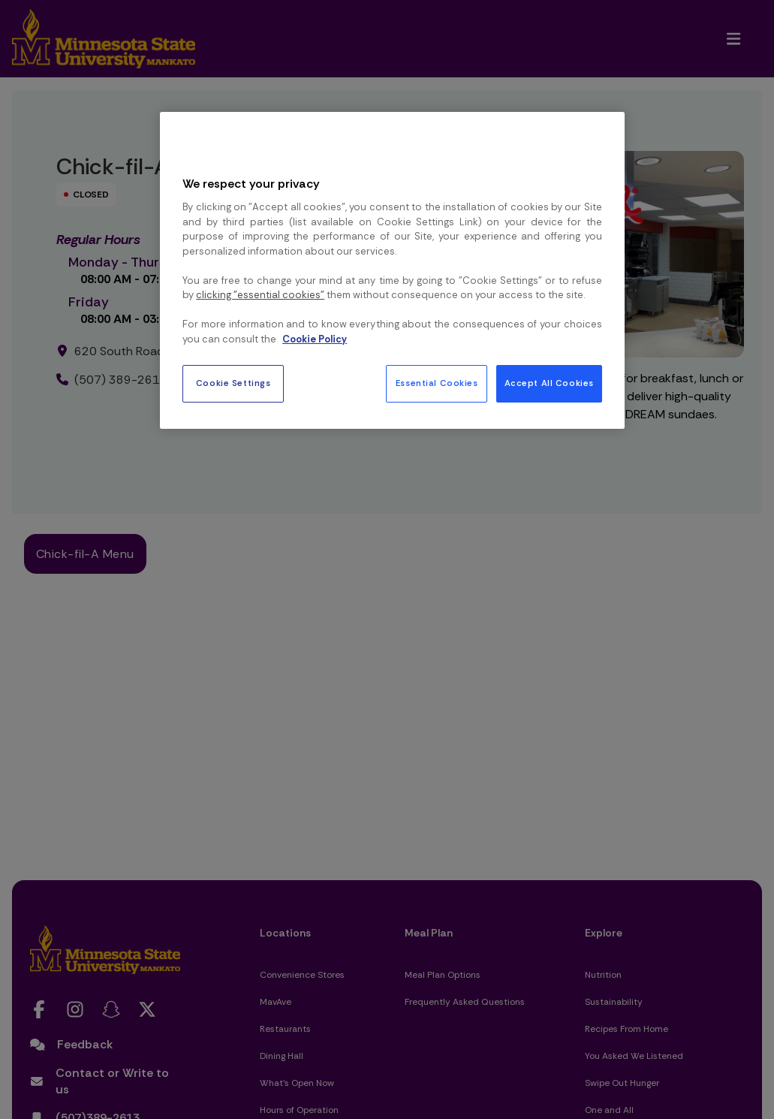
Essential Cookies (437, 383)
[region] (392, 270)
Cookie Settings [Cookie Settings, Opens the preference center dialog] (233, 383)
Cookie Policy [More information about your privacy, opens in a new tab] (314, 339)
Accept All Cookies (549, 383)
